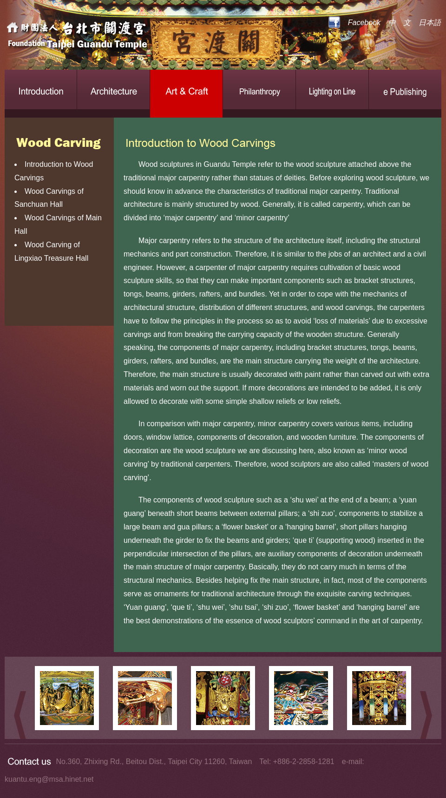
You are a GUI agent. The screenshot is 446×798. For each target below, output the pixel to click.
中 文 (399, 22)
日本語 (430, 22)
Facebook (364, 22)
